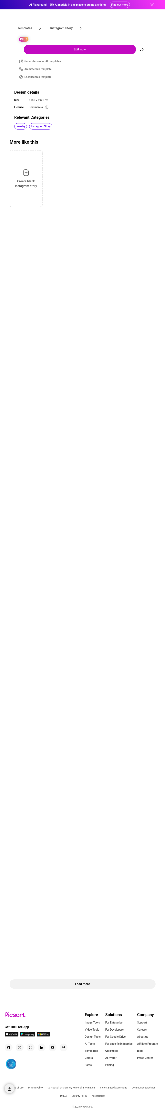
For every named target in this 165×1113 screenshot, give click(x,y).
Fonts (88, 1064)
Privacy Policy (35, 1087)
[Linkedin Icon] (42, 1047)
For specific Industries (118, 1043)
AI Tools (90, 1043)
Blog (140, 1050)
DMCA (63, 1096)
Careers (142, 1029)
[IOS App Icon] (11, 1035)
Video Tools (92, 1029)
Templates (91, 1050)
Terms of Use (17, 1087)
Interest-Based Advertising (113, 1087)
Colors (89, 1057)
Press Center (145, 1057)
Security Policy (79, 1096)
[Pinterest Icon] (63, 1047)
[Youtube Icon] (53, 1047)
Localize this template (38, 76)
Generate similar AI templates (43, 61)
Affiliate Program (147, 1043)
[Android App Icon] (27, 1035)
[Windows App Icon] (43, 1035)
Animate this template (38, 69)
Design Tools (93, 1036)
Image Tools (92, 1022)
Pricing (109, 1064)
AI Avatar (110, 1057)
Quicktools (111, 1050)
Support (142, 1022)
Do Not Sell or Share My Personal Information (71, 1087)
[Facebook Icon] (9, 1047)
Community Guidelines (143, 1087)
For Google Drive (115, 1036)
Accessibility (98, 1096)
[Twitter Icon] (20, 1047)
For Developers (114, 1029)
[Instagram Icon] (31, 1047)
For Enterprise (113, 1022)
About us (142, 1036)
